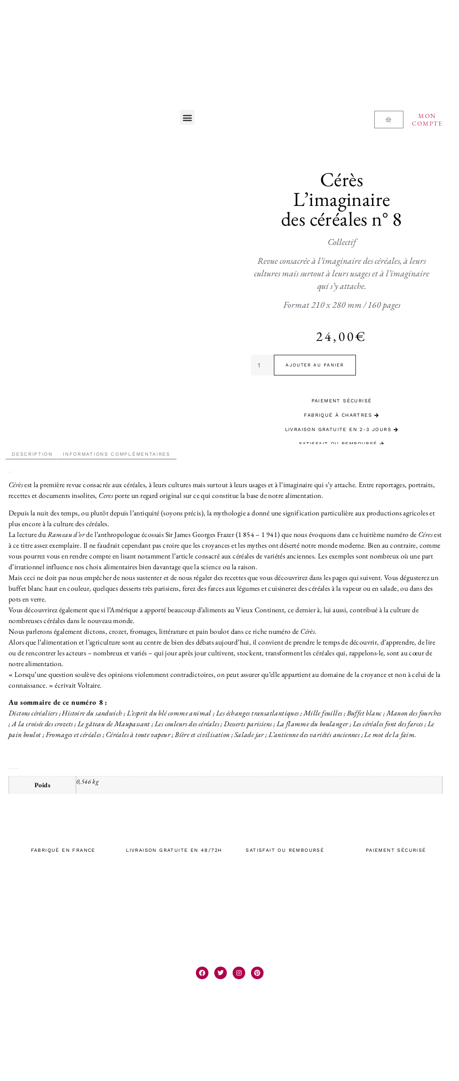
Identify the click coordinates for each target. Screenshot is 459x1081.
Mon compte (427, 119)
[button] (187, 117)
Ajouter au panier (315, 364)
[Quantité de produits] (262, 365)
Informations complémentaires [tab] (116, 454)
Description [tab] (32, 454)
